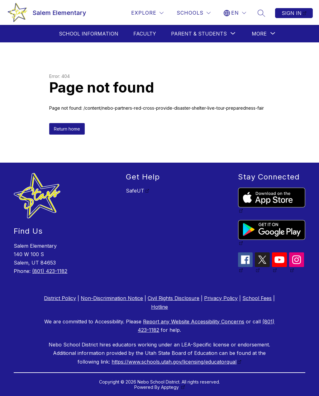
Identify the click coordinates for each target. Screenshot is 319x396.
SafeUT (135, 191)
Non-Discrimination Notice (112, 298)
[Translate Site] (235, 13)
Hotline (159, 307)
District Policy (60, 298)
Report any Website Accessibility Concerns (193, 321)
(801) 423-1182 (49, 271)
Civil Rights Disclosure (173, 298)
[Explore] (147, 13)
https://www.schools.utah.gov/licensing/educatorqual (174, 362)
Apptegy (170, 387)
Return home (67, 128)
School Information (88, 34)
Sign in (292, 13)
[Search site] (261, 13)
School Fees (257, 298)
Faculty (144, 34)
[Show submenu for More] (259, 33)
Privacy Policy (221, 298)
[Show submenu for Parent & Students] (199, 33)
